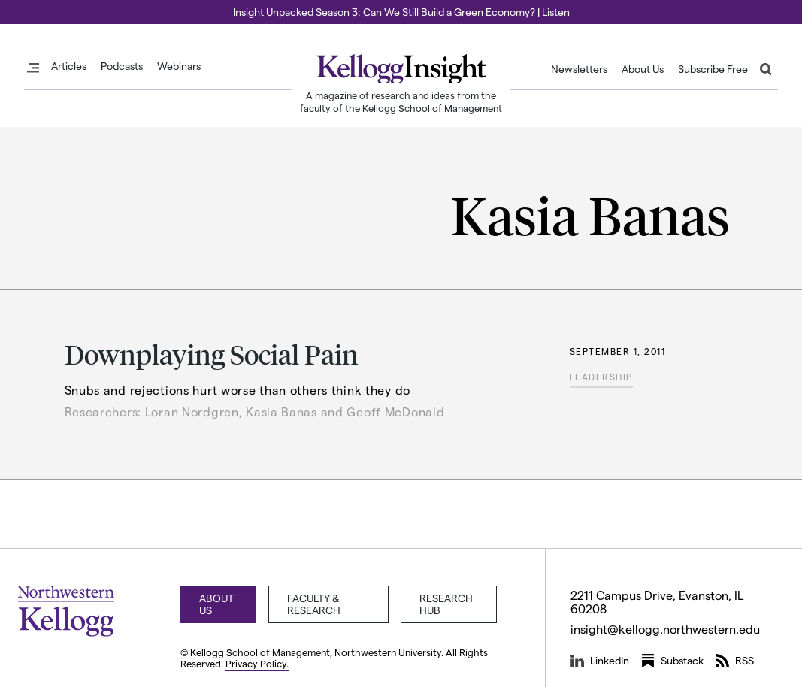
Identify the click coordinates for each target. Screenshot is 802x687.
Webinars (179, 66)
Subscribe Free (713, 69)
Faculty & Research (313, 604)
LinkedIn (599, 660)
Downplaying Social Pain (212, 354)
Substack (672, 660)
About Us (643, 69)
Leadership (601, 376)
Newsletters (579, 69)
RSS (735, 660)
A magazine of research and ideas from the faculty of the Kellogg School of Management (401, 101)
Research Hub (446, 604)
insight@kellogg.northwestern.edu (665, 629)
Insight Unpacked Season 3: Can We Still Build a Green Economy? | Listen (401, 11)
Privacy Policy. (257, 663)
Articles (68, 66)
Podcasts (122, 66)
